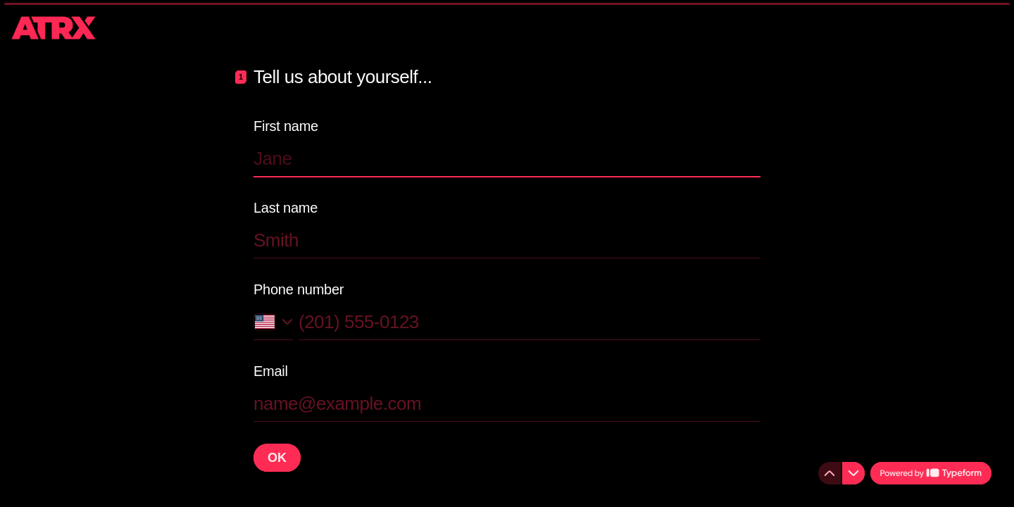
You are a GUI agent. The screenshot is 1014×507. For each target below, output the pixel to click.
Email (271, 371)
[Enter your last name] (507, 240)
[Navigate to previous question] (829, 473)
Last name (286, 207)
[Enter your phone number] (529, 321)
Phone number (299, 289)
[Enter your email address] (507, 403)
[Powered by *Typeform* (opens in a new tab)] (930, 473)
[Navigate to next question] (853, 473)
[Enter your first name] (507, 158)
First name (286, 126)
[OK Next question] (277, 458)
